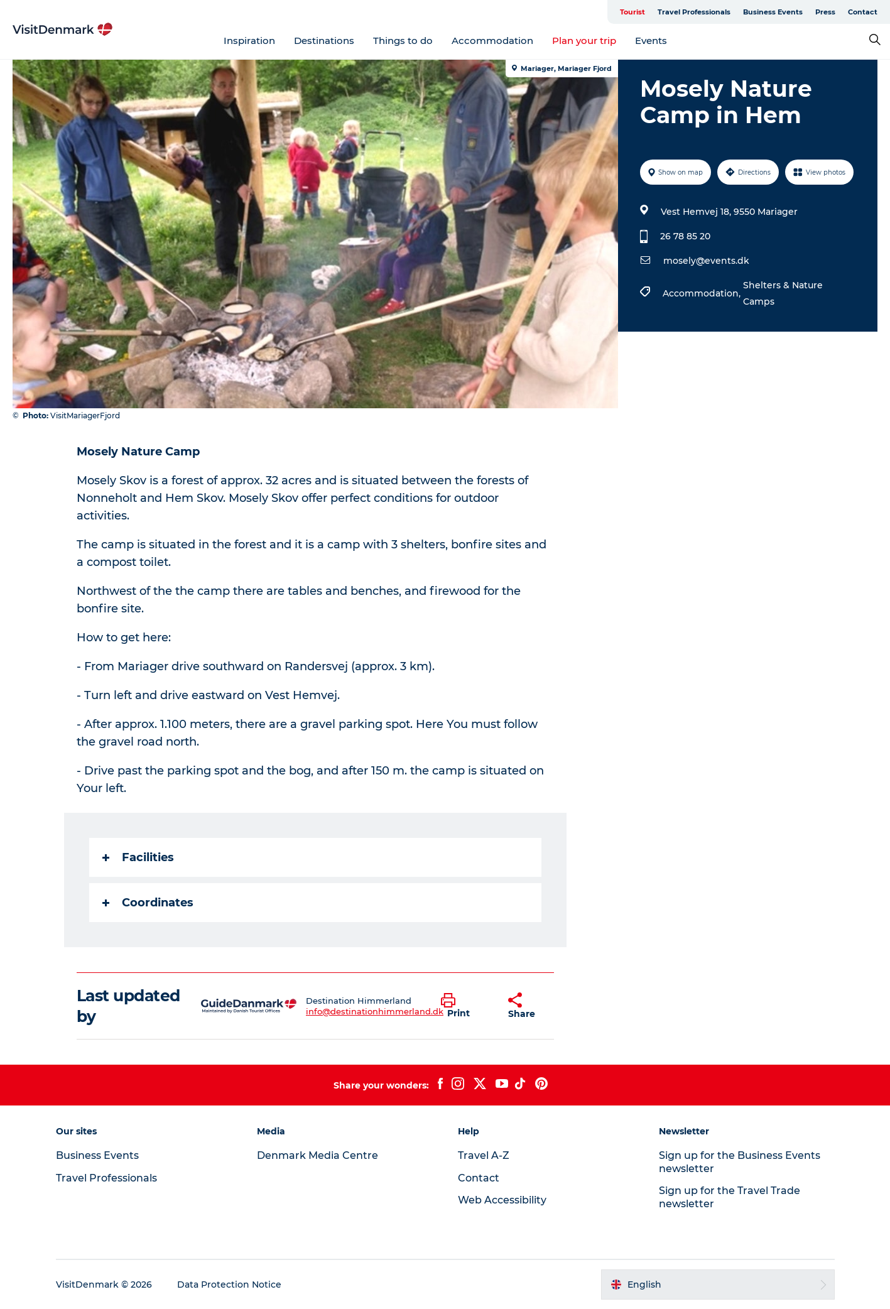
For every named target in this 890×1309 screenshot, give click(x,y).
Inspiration (249, 40)
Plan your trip (584, 40)
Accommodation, (703, 293)
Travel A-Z (483, 1155)
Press (825, 12)
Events (651, 40)
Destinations (324, 40)
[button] (465, 1006)
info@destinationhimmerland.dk (374, 1011)
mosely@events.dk (706, 260)
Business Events (773, 12)
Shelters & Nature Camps (783, 293)
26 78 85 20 (685, 236)
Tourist (632, 12)
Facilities (138, 857)
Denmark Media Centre (317, 1155)
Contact (862, 12)
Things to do (403, 40)
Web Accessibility (502, 1200)
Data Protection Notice (229, 1284)
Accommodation (492, 40)
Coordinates (147, 903)
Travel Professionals (694, 12)
